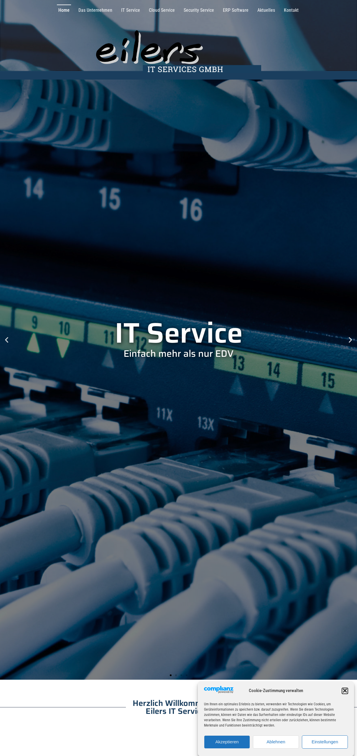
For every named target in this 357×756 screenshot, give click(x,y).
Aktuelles (266, 9)
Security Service (199, 9)
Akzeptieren (226, 746)
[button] (345, 696)
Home (64, 9)
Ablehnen (275, 746)
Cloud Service (162, 9)
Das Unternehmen (95, 9)
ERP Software (236, 9)
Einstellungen (325, 746)
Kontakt (291, 9)
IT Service (130, 9)
